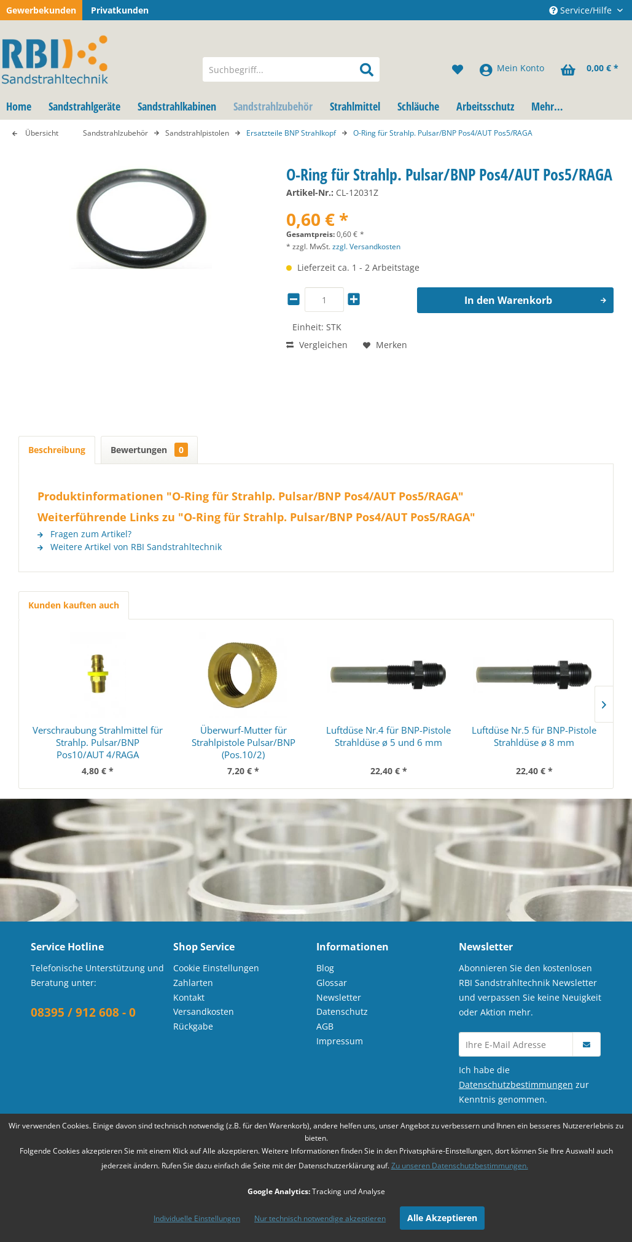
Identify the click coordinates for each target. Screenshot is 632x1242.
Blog (325, 968)
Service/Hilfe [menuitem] (581, 10)
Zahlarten (193, 982)
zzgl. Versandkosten (366, 246)
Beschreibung (56, 450)
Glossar (331, 982)
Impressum (339, 1041)
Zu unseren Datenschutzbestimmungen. (459, 1165)
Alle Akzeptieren (442, 1218)
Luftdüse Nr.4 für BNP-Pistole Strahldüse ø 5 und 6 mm (388, 736)
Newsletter (338, 997)
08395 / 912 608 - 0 (83, 1012)
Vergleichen (317, 345)
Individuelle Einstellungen (197, 1218)
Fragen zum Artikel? (84, 534)
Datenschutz (342, 1011)
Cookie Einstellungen (216, 968)
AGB (325, 1026)
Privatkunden (120, 10)
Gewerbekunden (41, 10)
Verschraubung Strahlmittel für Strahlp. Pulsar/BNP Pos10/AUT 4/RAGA (98, 742)
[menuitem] (291, 69)
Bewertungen (149, 450)
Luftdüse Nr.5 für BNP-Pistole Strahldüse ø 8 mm (534, 736)
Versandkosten (203, 1011)
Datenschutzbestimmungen (516, 1084)
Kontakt (189, 997)
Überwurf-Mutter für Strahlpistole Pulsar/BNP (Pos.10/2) (243, 742)
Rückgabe (193, 1026)
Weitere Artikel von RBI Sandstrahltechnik (129, 547)
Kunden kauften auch (73, 605)
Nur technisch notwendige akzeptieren (320, 1218)
